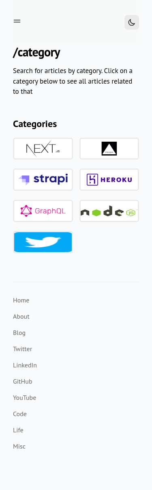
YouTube (24, 397)
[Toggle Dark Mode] (131, 22)
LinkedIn (25, 365)
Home (21, 300)
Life (18, 430)
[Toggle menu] (17, 21)
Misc (19, 446)
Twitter (22, 349)
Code (20, 414)
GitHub (22, 381)
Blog (19, 332)
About (21, 316)
